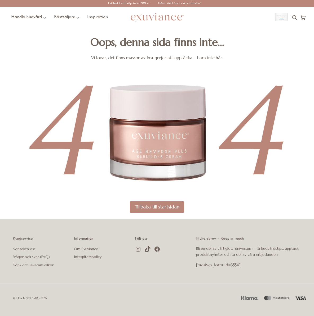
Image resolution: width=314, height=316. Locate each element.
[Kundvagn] (303, 17)
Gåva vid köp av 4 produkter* (180, 3)
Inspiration (97, 17)
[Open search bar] (294, 17)
